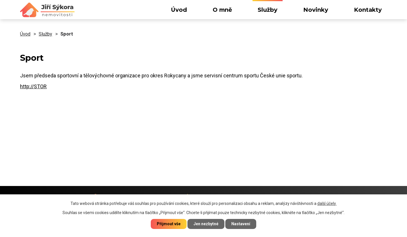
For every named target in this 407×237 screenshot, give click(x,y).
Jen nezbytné (205, 224)
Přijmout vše (169, 224)
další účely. (326, 203)
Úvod (179, 9)
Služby (267, 9)
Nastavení (240, 224)
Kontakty (368, 9)
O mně (222, 9)
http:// (27, 86)
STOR (40, 86)
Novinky (315, 9)
